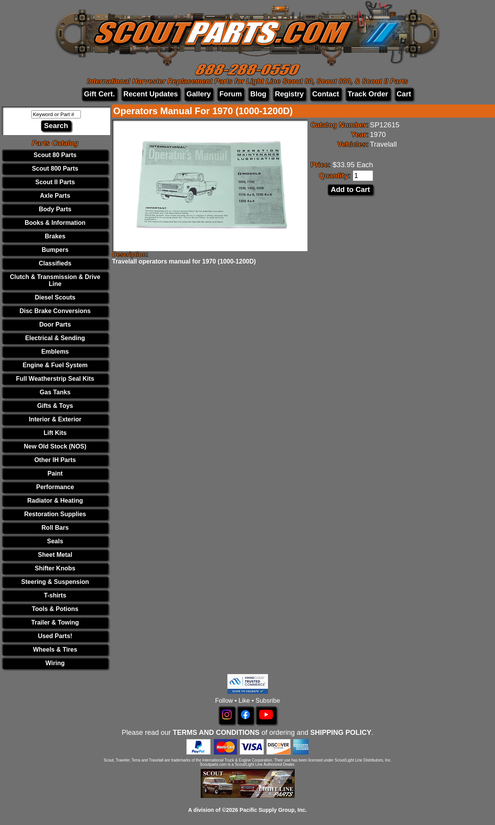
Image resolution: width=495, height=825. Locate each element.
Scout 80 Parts (55, 155)
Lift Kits (55, 433)
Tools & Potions (55, 609)
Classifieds (55, 263)
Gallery (198, 94)
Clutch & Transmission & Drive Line (55, 280)
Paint (55, 473)
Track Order (368, 94)
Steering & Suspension (55, 582)
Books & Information (55, 222)
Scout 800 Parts (55, 168)
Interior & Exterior (55, 419)
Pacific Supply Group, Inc (273, 810)
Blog (258, 94)
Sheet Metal (55, 554)
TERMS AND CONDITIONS (216, 732)
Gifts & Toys (55, 405)
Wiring (55, 663)
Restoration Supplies (55, 514)
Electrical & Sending (55, 338)
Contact (325, 94)
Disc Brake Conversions (54, 311)
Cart (404, 94)
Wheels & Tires (55, 649)
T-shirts (55, 595)
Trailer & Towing (55, 622)
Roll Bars (54, 527)
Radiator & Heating (55, 500)
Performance (55, 487)
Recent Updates (150, 94)
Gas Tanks (55, 392)
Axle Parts (55, 195)
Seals (55, 541)
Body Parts (55, 209)
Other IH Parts (55, 460)
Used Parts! (55, 636)
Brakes (55, 236)
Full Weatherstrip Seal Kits (55, 378)
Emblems (55, 351)
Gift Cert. (99, 94)
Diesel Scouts (55, 297)
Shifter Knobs (55, 568)
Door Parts (55, 324)
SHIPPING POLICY (340, 732)
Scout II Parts (55, 182)
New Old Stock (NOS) (55, 446)
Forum (230, 94)
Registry (289, 94)
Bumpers (55, 249)
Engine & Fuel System (54, 365)
